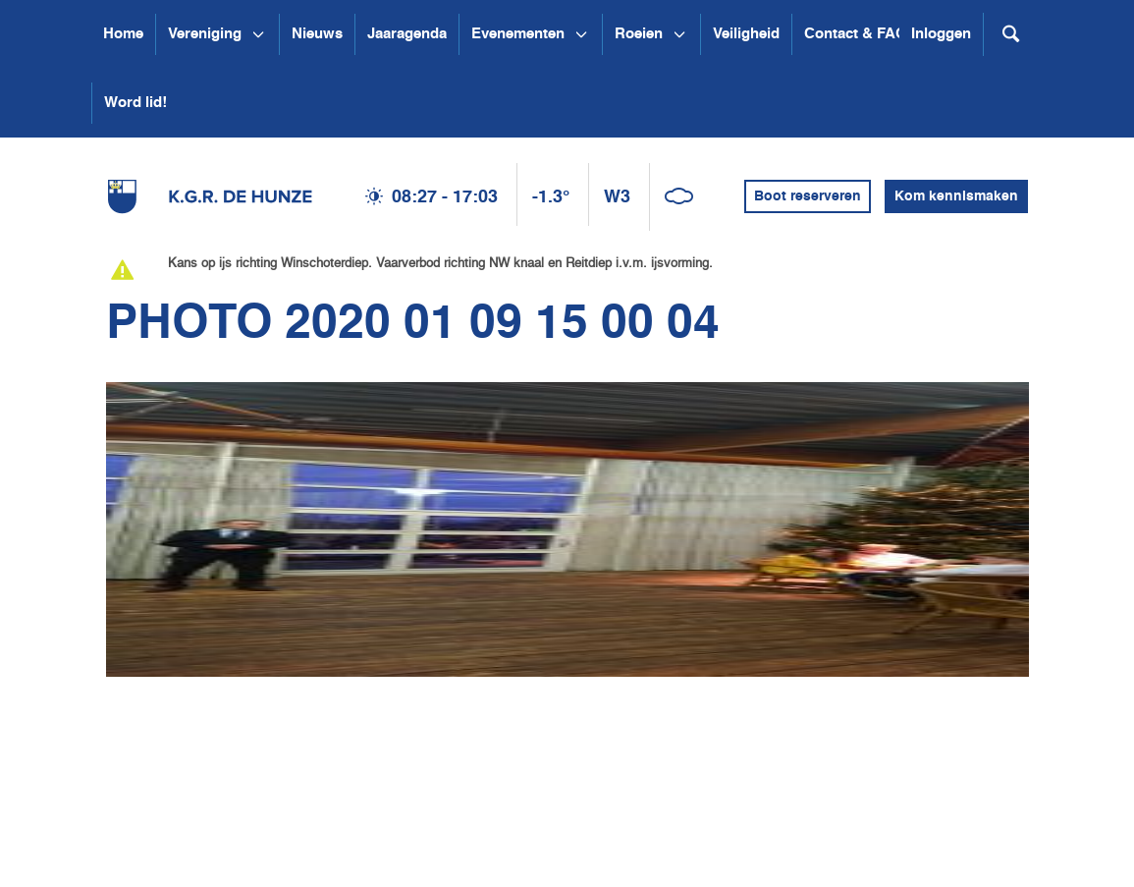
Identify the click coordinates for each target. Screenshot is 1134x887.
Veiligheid (746, 34)
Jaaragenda (407, 34)
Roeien (639, 34)
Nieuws (317, 34)
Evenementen (518, 34)
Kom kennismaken (956, 196)
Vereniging (205, 34)
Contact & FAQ (855, 34)
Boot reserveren (807, 196)
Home (123, 34)
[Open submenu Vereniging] (258, 34)
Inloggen (941, 34)
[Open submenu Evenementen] (581, 34)
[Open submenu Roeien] (679, 34)
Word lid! (135, 102)
